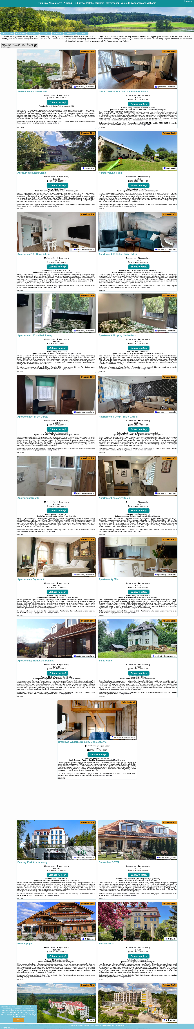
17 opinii (116, 760)
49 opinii (147, 597)
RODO (23, 1016)
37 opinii (72, 679)
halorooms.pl (188, 1)
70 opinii (67, 516)
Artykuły (82, 33)
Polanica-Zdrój (87, 52)
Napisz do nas (120, 1025)
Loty (45, 33)
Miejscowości (33, 33)
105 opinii (153, 353)
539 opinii (145, 679)
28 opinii (157, 110)
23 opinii (147, 880)
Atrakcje (69, 33)
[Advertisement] (97, 801)
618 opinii (145, 962)
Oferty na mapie (21, 33)
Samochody (57, 33)
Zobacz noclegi (57, 102)
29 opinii (154, 272)
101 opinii (70, 353)
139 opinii (148, 191)
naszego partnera (53, 123)
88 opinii (69, 191)
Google (32, 1007)
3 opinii (153, 435)
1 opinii (69, 435)
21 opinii (70, 272)
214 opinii (69, 880)
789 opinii (68, 597)
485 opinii (64, 962)
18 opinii (151, 516)
